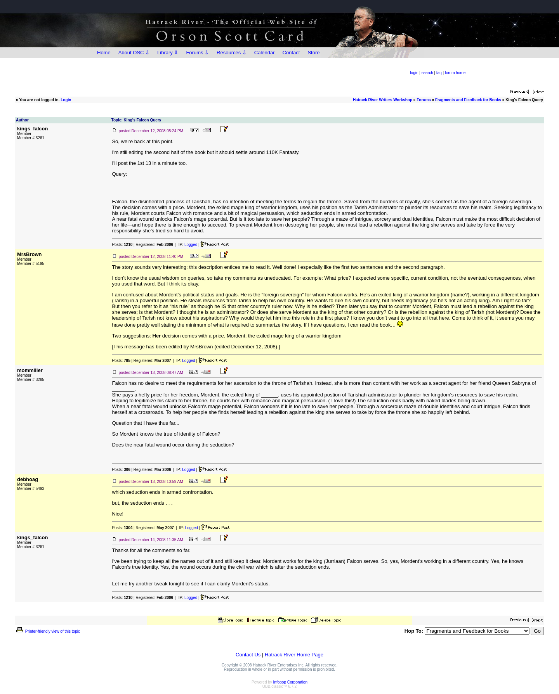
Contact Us (248, 655)
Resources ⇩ (232, 52)
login (414, 73)
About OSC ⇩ (133, 52)
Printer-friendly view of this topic (47, 631)
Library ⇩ (167, 52)
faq (439, 73)
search (427, 73)
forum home (455, 73)
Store (313, 52)
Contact (291, 52)
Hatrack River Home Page (294, 655)
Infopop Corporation (290, 682)
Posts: (122, 244)
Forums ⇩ (197, 52)
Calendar (264, 52)
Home (104, 52)
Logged (190, 244)
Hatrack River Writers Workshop (382, 100)
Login (66, 100)
